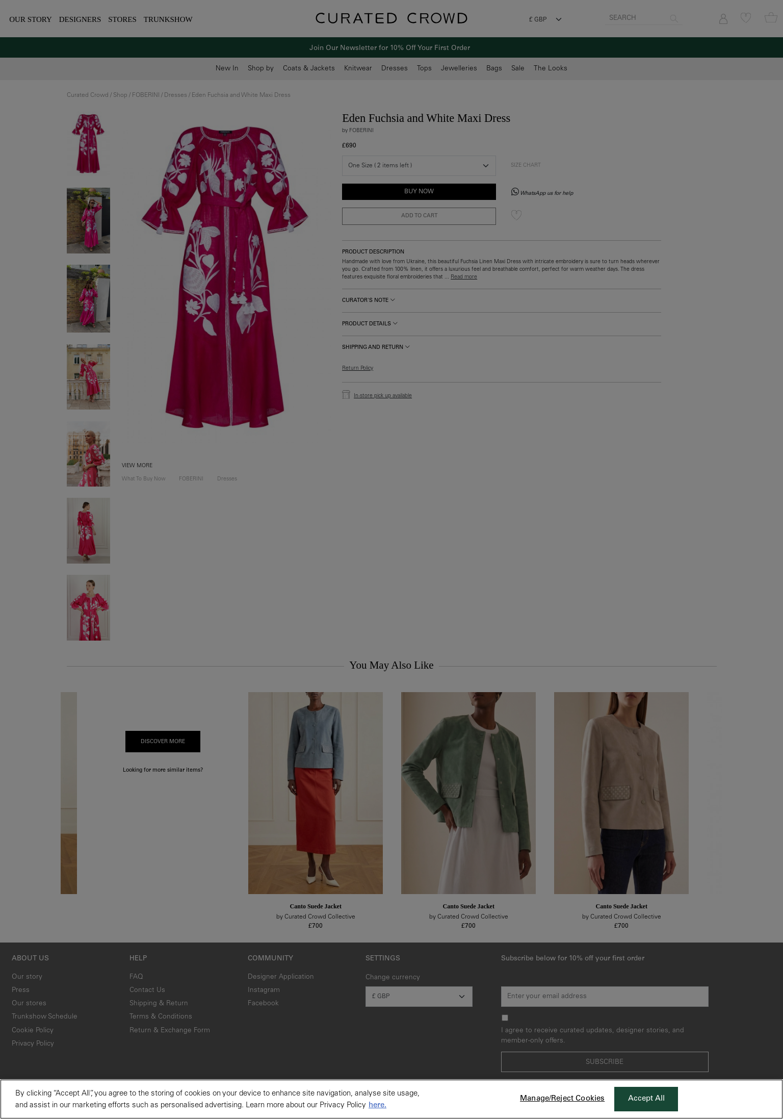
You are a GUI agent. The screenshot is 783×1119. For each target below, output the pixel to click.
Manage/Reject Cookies (562, 1099)
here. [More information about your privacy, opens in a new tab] (377, 1105)
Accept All (646, 1099)
